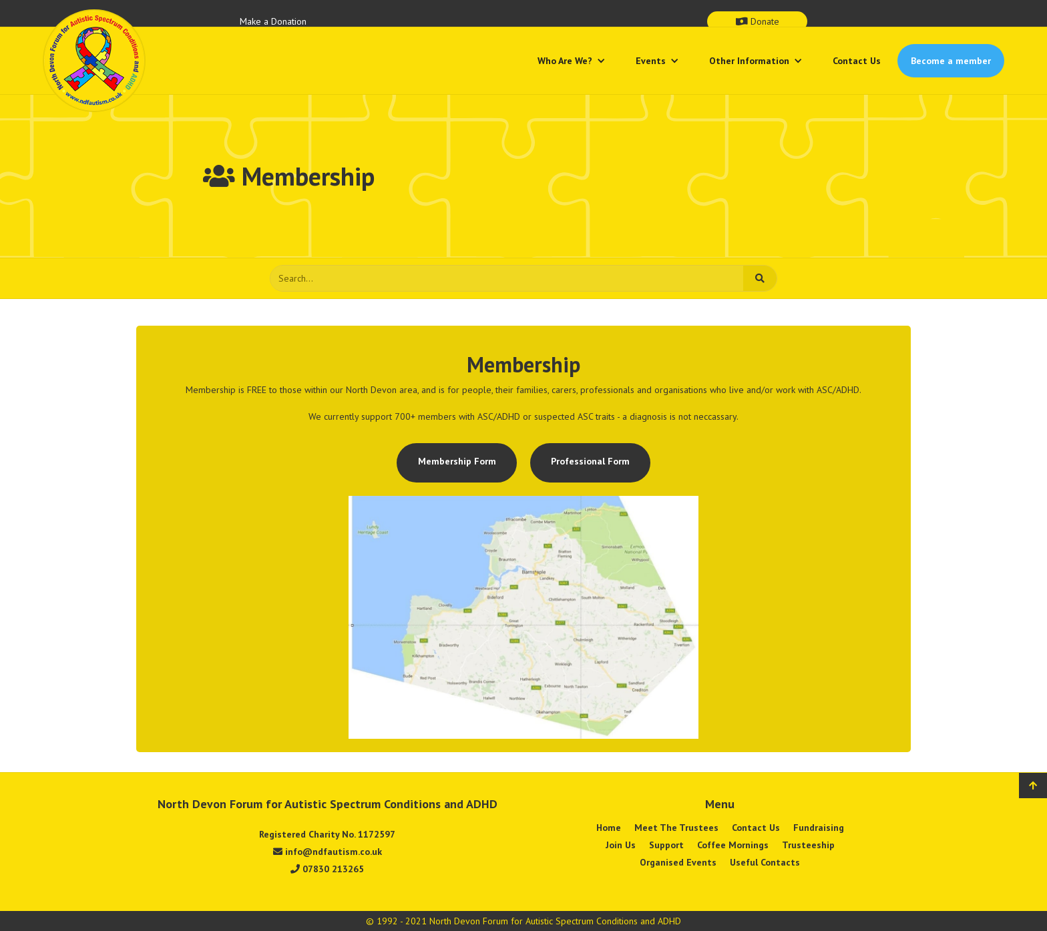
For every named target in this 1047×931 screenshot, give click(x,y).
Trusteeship (808, 845)
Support (666, 845)
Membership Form (457, 461)
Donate (757, 21)
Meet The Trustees (676, 828)
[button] (571, 60)
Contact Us (857, 61)
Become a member (951, 61)
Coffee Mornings (733, 845)
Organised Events (678, 862)
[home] (94, 60)
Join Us (621, 845)
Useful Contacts (765, 862)
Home (608, 828)
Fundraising (818, 828)
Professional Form (590, 461)
